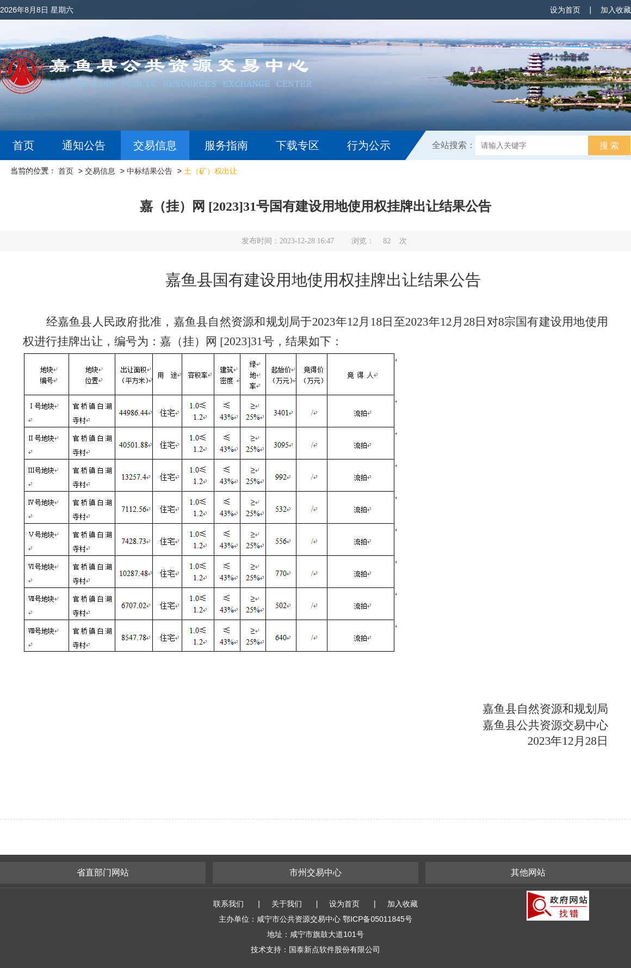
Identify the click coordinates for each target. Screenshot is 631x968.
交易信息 (155, 145)
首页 (23, 145)
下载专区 (297, 145)
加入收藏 (616, 9)
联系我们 (228, 903)
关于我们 (286, 903)
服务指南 (226, 145)
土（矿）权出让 (210, 171)
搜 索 (609, 145)
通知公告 (84, 145)
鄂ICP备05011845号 (377, 919)
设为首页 (565, 9)
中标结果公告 (149, 171)
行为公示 (369, 145)
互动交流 (37, 175)
